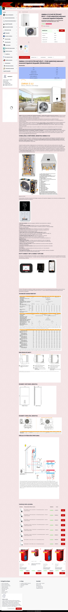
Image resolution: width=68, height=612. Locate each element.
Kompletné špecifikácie (24, 57)
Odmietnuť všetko (11, 608)
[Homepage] (3, 8)
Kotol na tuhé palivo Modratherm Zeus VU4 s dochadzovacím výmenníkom (13, 108)
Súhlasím (19, 608)
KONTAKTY (27, 8)
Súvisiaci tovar (34, 57)
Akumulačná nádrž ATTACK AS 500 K (46, 568)
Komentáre (51, 57)
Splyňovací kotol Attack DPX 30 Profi (35, 564)
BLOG (31, 8)
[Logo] (8, 4)
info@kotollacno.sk (8, 84)
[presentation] (20, 28)
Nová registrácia (63, 0)
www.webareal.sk (38, 611)
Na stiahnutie (43, 57)
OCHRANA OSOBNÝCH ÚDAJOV (11, 8)
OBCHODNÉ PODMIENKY (21, 8)
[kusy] (54, 30)
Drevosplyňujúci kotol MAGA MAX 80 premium (12, 94)
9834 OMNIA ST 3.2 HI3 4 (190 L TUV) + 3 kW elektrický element (34, 539)
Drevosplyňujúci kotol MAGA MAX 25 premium (12, 115)
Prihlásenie (57, 0)
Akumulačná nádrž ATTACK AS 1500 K (23, 568)
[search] (43, 4)
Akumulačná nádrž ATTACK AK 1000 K (58, 568)
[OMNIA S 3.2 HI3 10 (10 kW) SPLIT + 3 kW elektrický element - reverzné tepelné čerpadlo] (28, 25)
